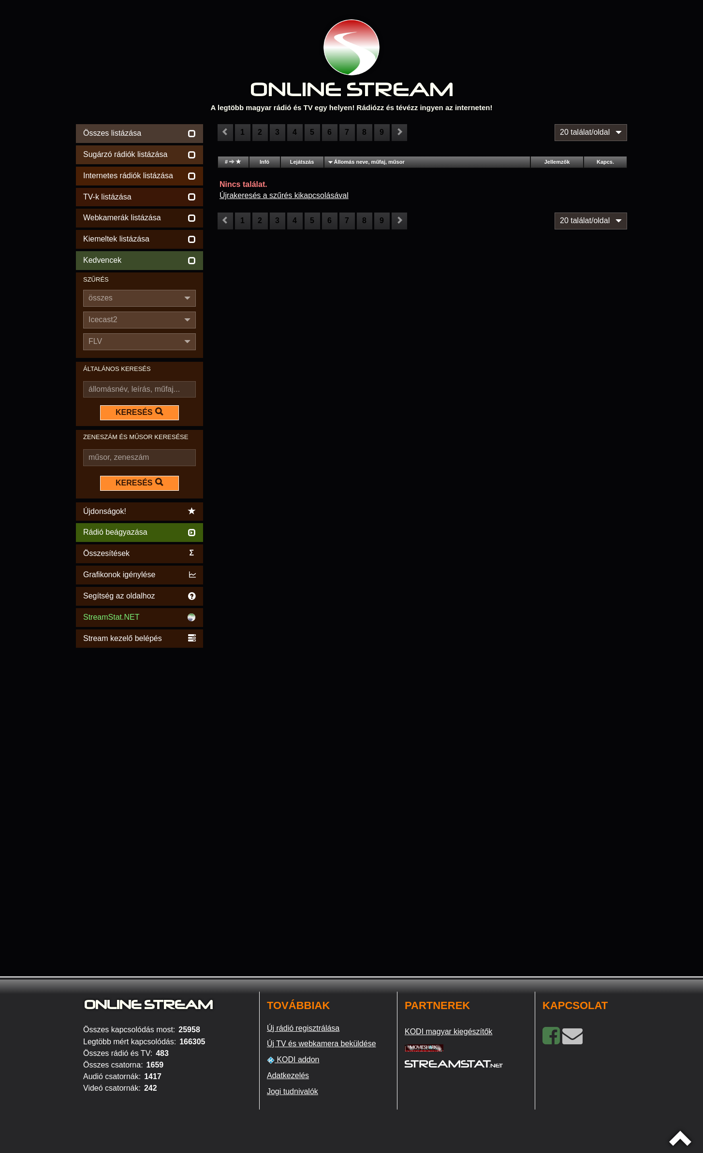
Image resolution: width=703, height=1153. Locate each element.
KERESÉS (139, 412)
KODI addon (293, 1059)
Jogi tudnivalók (292, 1091)
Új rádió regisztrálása (303, 1028)
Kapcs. (605, 162)
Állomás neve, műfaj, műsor (369, 162)
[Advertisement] (139, 795)
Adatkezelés (288, 1075)
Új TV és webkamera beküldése (321, 1043)
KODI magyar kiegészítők (448, 1031)
